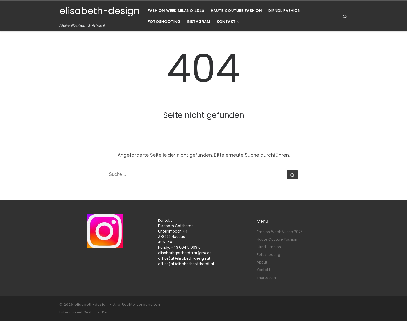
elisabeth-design (91, 304)
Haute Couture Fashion (277, 239)
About (262, 262)
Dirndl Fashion (269, 247)
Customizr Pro (95, 312)
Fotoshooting (268, 254)
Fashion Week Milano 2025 (280, 231)
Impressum (266, 277)
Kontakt (263, 269)
